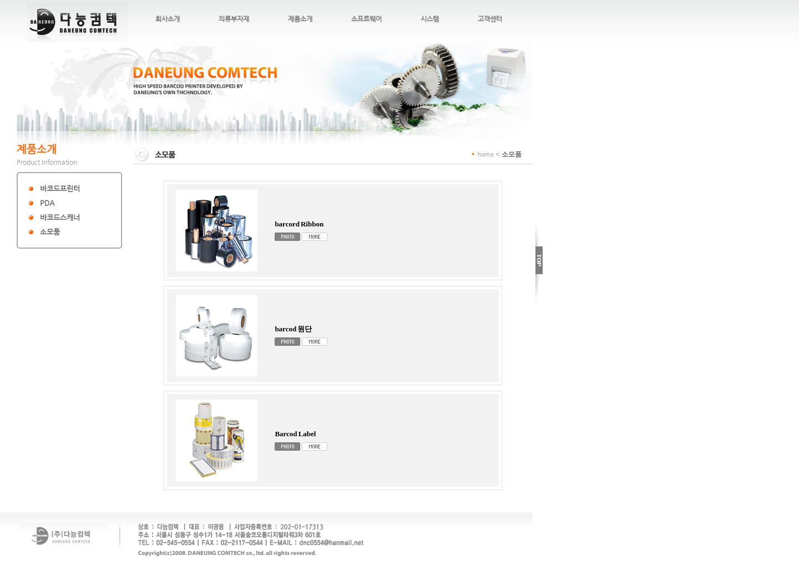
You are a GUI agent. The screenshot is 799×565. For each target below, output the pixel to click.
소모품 (50, 232)
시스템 (430, 19)
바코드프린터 (60, 188)
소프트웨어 (366, 19)
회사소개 (167, 19)
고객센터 (490, 19)
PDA (47, 203)
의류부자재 (234, 19)
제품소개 (300, 19)
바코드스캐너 (60, 217)
